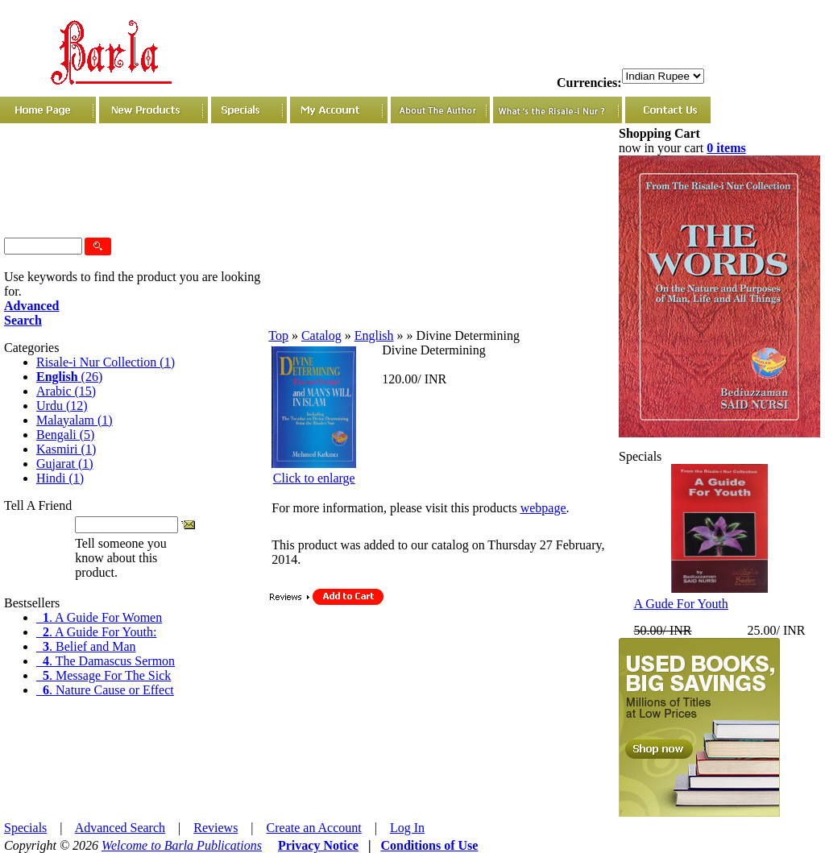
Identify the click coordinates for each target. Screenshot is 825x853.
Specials (25, 827)
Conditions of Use (429, 845)
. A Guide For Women (99, 617)
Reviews (215, 827)
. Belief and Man (86, 646)
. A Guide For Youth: (96, 632)
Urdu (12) (62, 405)
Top (278, 335)
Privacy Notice (318, 845)
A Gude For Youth (680, 604)
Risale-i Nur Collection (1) (105, 362)
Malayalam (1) (74, 420)
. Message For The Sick (103, 675)
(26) (69, 376)
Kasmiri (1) (66, 449)
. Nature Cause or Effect (105, 690)
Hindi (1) (60, 478)
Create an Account (314, 827)
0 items (726, 148)
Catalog (321, 335)
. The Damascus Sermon (105, 661)
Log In (407, 827)
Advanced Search (120, 827)
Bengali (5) (65, 434)
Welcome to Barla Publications (182, 845)
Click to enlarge (314, 478)
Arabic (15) (66, 391)
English (374, 335)
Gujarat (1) (64, 463)
